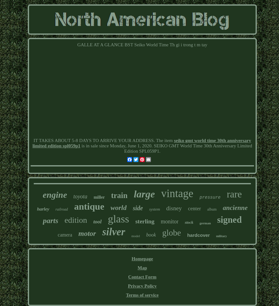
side (138, 208)
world (119, 208)
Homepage (142, 258)
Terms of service (142, 295)
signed (229, 220)
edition (75, 220)
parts (50, 221)
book (151, 234)
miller (99, 197)
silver (113, 231)
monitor (169, 221)
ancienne (235, 208)
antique (89, 206)
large (144, 194)
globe (171, 232)
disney (174, 208)
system (154, 209)
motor (87, 233)
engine (55, 195)
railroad (62, 209)
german (205, 223)
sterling (144, 221)
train (119, 195)
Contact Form (142, 276)
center (194, 209)
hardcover (198, 235)
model (136, 236)
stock (189, 222)
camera (65, 234)
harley (43, 209)
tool (97, 222)
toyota (80, 196)
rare (234, 194)
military (221, 236)
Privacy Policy (142, 285)
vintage (177, 193)
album (212, 209)
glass (118, 219)
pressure (210, 197)
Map (142, 267)
